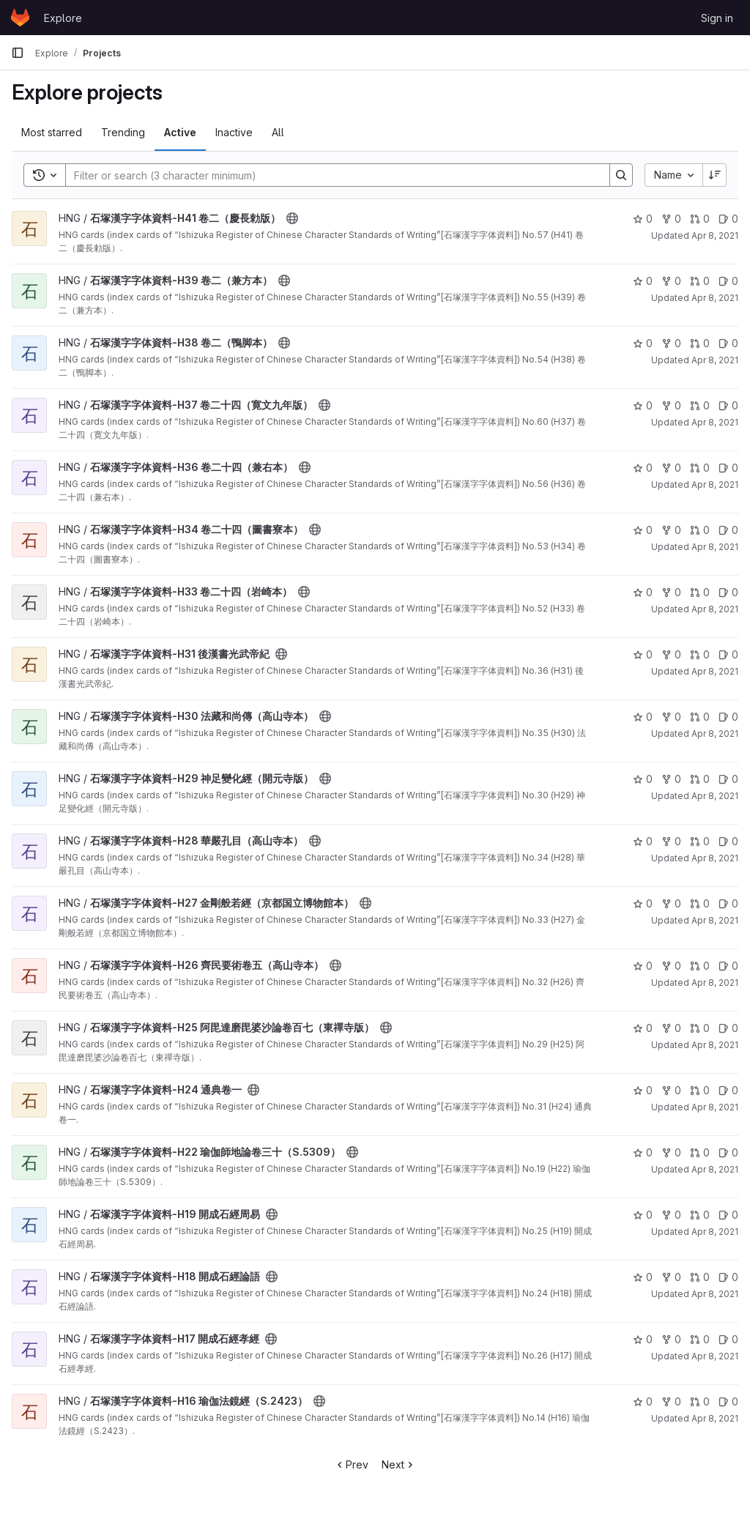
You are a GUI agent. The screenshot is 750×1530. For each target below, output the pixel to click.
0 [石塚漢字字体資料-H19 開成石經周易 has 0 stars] (643, 1214)
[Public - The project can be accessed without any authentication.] (292, 218)
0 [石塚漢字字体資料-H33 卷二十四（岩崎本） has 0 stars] (643, 592)
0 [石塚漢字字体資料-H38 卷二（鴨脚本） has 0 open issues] (728, 343)
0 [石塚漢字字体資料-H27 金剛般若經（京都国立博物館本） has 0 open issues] (728, 903)
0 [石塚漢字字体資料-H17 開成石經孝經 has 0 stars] (643, 1339)
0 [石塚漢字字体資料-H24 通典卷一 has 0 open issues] (728, 1090)
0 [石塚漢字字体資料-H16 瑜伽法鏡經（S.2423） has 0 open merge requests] (700, 1401)
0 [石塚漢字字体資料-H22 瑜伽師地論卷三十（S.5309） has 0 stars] (643, 1152)
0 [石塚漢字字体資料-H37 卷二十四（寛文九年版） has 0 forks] (671, 405)
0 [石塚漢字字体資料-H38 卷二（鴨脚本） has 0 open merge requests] (700, 343)
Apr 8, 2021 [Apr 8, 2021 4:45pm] (714, 1231)
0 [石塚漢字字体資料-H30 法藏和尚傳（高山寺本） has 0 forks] (671, 716)
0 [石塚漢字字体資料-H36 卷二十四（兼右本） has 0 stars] (643, 467)
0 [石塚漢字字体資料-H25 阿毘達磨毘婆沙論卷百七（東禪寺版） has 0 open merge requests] (700, 1028)
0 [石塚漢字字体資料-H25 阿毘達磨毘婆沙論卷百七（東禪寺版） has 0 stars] (643, 1028)
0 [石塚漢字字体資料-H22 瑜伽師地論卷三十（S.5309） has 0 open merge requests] (700, 1152)
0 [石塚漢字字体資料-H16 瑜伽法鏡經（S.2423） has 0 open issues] (728, 1401)
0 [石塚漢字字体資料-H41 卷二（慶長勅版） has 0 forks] (671, 218)
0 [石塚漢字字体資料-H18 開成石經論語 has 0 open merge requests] (700, 1277)
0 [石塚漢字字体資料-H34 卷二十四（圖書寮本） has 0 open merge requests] (700, 530)
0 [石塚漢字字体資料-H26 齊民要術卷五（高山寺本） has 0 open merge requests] (700, 965)
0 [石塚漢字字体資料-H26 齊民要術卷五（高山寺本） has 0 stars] (643, 965)
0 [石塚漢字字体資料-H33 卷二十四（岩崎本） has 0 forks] (671, 592)
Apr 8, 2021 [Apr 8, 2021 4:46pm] (714, 235)
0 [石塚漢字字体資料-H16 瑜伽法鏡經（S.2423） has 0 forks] (671, 1401)
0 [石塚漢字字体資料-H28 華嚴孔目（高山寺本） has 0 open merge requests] (700, 841)
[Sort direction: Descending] (715, 175)
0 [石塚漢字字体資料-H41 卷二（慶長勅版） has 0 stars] (643, 218)
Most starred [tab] (51, 132)
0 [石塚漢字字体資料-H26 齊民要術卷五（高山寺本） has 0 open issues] (728, 965)
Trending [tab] (123, 132)
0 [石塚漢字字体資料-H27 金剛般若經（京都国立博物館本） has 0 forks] (671, 903)
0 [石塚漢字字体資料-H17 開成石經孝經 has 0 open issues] (728, 1339)
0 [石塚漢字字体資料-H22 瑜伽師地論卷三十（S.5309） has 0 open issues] (728, 1152)
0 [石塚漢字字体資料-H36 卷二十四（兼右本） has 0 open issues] (728, 467)
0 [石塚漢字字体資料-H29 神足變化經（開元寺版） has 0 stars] (643, 779)
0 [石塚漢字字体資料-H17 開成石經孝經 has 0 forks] (671, 1339)
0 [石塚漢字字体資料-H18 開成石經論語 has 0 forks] (671, 1277)
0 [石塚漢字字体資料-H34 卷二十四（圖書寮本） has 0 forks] (671, 530)
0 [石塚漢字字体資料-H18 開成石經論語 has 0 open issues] (728, 1277)
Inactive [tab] (234, 132)
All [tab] (278, 132)
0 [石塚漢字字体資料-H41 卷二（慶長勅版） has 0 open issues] (728, 218)
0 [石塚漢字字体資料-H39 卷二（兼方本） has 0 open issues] (728, 281)
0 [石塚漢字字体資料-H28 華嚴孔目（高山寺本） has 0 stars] (643, 841)
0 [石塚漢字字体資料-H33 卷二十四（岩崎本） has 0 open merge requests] (700, 592)
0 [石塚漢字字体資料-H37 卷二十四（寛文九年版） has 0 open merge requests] (700, 405)
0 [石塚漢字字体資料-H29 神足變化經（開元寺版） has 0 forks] (671, 779)
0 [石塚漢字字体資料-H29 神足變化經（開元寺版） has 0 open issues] (728, 779)
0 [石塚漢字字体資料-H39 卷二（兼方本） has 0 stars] (643, 281)
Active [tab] (180, 132)
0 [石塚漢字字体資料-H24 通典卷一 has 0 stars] (643, 1090)
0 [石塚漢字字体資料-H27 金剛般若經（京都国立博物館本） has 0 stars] (643, 903)
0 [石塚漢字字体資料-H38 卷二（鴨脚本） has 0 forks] (671, 343)
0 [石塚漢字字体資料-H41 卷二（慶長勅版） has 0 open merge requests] (700, 218)
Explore (63, 18)
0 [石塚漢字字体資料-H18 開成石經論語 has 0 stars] (643, 1277)
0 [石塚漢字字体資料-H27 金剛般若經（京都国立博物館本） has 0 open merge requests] (700, 903)
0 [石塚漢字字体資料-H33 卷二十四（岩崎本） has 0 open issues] (728, 592)
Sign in (717, 18)
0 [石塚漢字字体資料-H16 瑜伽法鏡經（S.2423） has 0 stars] (643, 1401)
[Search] (330, 175)
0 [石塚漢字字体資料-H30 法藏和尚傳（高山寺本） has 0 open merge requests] (700, 716)
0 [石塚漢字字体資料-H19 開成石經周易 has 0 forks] (671, 1214)
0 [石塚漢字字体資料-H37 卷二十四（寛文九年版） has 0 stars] (643, 405)
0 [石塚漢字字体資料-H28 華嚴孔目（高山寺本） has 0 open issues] (728, 841)
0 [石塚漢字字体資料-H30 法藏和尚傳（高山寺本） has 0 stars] (643, 716)
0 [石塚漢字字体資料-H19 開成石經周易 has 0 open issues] (728, 1214)
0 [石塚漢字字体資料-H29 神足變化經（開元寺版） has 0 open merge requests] (700, 779)
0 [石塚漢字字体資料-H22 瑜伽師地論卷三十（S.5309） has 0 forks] (671, 1152)
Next (399, 1464)
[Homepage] (20, 17)
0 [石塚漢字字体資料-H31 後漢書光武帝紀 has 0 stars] (643, 654)
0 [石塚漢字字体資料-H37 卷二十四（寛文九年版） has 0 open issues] (728, 405)
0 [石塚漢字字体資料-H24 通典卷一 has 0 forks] (671, 1090)
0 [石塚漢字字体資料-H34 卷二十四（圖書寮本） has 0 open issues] (728, 530)
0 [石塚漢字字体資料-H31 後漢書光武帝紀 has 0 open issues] (728, 654)
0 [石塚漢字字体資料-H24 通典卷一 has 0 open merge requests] (700, 1090)
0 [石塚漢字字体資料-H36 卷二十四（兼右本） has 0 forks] (671, 467)
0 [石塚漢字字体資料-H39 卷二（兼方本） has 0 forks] (671, 281)
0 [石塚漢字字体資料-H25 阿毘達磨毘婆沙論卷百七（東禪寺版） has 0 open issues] (728, 1028)
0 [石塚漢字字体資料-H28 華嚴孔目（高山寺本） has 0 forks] (671, 841)
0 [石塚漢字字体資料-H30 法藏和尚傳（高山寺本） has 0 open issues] (728, 716)
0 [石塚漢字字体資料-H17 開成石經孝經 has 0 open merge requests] (700, 1339)
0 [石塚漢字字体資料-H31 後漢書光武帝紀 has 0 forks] (671, 654)
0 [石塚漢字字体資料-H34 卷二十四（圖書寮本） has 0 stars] (643, 530)
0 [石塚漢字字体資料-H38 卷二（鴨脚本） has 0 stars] (643, 343)
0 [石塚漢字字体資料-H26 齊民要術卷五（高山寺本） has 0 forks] (671, 965)
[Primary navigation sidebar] (17, 52)
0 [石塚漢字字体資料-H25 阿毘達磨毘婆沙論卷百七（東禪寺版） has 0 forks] (671, 1028)
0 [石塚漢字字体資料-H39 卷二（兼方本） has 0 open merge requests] (700, 281)
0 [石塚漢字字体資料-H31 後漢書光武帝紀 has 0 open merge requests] (700, 654)
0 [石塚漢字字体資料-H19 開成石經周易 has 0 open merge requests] (700, 1214)
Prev (351, 1464)
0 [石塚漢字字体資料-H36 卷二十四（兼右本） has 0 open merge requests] (700, 467)
